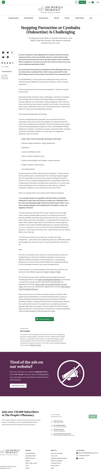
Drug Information (14, 18)
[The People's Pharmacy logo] (50, 9)
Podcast (27, 460)
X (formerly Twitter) (83, 456)
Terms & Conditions (57, 460)
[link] (3, 53)
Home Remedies (28, 18)
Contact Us (54, 455)
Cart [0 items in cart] (91, 2)
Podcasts (67, 18)
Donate (27, 468)
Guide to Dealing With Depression (49, 279)
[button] (8, 57)
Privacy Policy (55, 465)
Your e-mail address (55, 414)
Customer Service (56, 463)
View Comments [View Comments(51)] (44, 319)
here (46, 272)
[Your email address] (69, 417)
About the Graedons (57, 453)
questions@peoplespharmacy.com (87, 453)
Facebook (80, 458)
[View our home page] (3, 2)
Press (52, 468)
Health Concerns (43, 18)
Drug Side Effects (7, 71)
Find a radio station (31, 463)
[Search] (76, 2)
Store (90, 18)
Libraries (56, 18)
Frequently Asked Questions (59, 458)
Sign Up (93, 416)
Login (97, 2)
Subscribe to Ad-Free (18, 385)
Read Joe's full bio (36, 345)
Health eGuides (79, 18)
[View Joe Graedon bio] (43, 331)
